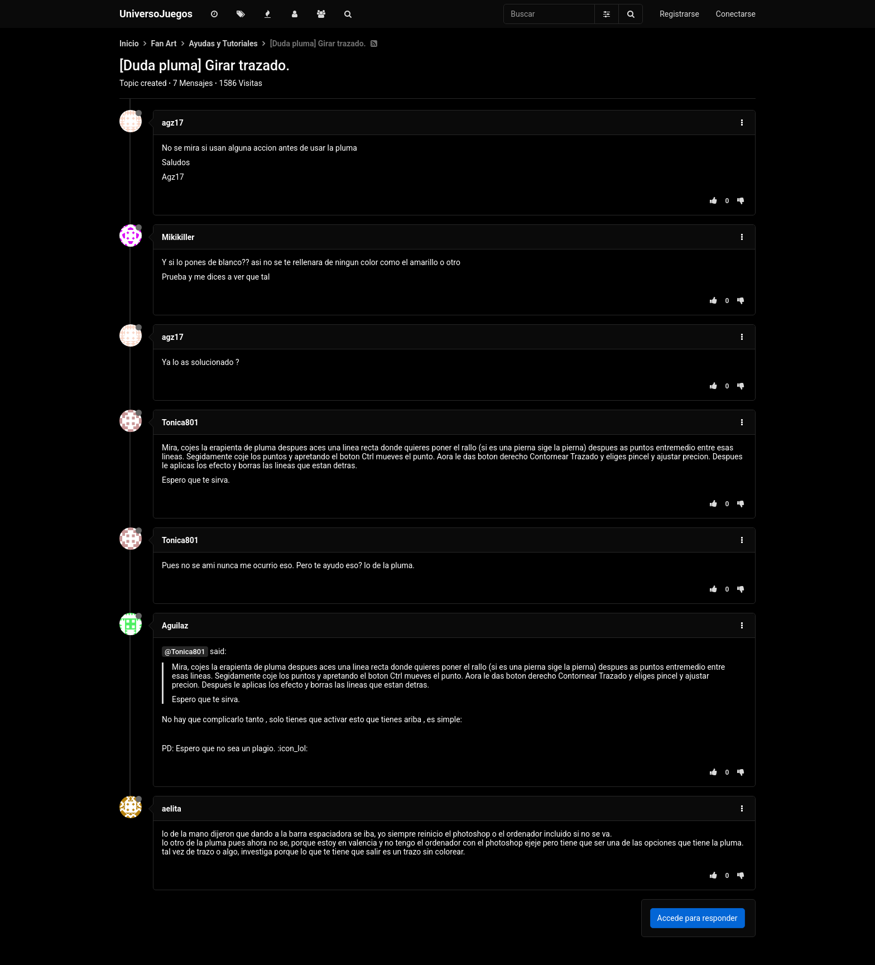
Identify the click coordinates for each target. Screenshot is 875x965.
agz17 (173, 122)
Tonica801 (180, 422)
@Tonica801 (185, 651)
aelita (171, 808)
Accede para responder (697, 918)
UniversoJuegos (156, 14)
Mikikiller (178, 237)
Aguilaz (175, 625)
